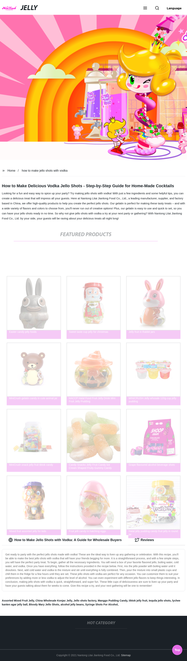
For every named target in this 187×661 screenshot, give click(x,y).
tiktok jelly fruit (138, 600)
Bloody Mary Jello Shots (44, 604)
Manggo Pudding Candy (112, 600)
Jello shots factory (84, 600)
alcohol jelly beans (72, 604)
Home (11, 170)
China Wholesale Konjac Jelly (54, 600)
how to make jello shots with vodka (44, 170)
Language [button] (174, 8)
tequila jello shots (160, 600)
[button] (145, 8)
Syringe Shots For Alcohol (101, 604)
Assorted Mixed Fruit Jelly (18, 600)
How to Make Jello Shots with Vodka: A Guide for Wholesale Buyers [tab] (65, 540)
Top (177, 649)
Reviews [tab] (144, 540)
